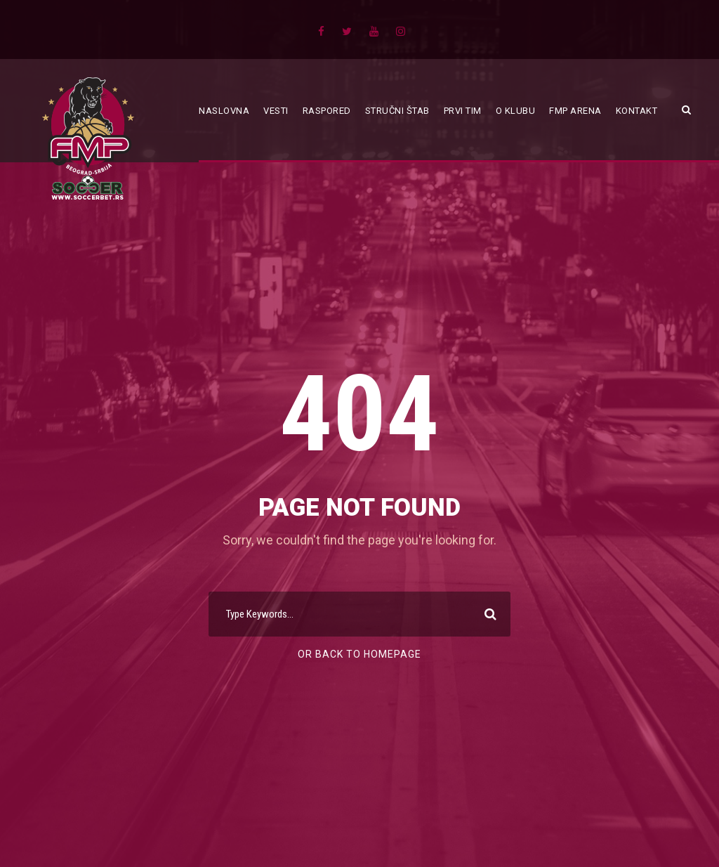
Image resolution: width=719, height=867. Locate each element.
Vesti (276, 110)
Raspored (327, 110)
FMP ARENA (575, 110)
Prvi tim (463, 110)
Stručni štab (397, 110)
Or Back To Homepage (359, 654)
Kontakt (637, 110)
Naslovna (224, 110)
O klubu (516, 110)
